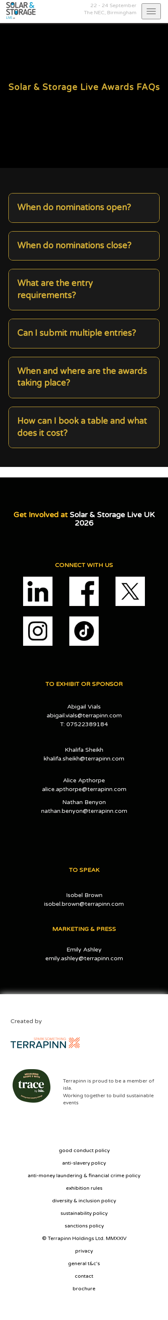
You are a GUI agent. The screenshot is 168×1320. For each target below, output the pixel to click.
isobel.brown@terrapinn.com (84, 904)
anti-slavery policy (84, 1163)
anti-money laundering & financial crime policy (84, 1175)
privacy (84, 1251)
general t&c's (84, 1263)
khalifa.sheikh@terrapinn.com (84, 758)
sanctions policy (84, 1226)
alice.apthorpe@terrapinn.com (84, 789)
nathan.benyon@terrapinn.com (84, 811)
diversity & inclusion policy (84, 1201)
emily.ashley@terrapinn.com (84, 958)
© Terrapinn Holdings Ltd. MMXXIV (84, 1238)
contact (84, 1276)
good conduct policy (84, 1150)
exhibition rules (84, 1188)
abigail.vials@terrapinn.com (84, 715)
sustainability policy (84, 1213)
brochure (84, 1289)
